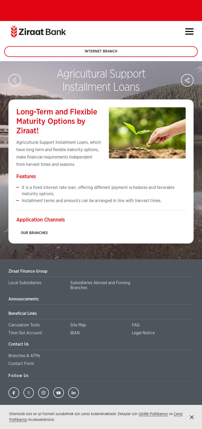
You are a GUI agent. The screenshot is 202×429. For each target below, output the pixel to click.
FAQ (135, 325)
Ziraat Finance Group (27, 271)
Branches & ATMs (24, 356)
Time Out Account (25, 333)
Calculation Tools (24, 325)
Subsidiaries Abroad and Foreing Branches (100, 285)
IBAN (75, 333)
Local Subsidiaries (24, 282)
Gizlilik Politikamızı (153, 414)
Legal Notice (143, 333)
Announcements (23, 299)
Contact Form (21, 364)
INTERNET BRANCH (101, 53)
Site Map (78, 325)
